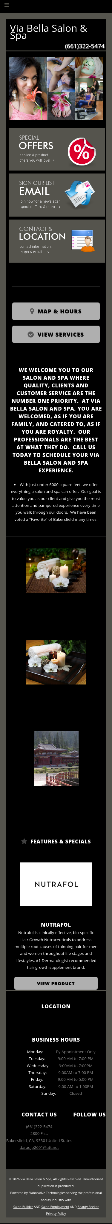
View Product (56, 983)
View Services (61, 334)
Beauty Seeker (88, 1207)
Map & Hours (60, 311)
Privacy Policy (56, 1214)
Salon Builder (23, 1207)
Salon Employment (55, 1207)
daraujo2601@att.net (39, 1147)
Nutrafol (56, 924)
